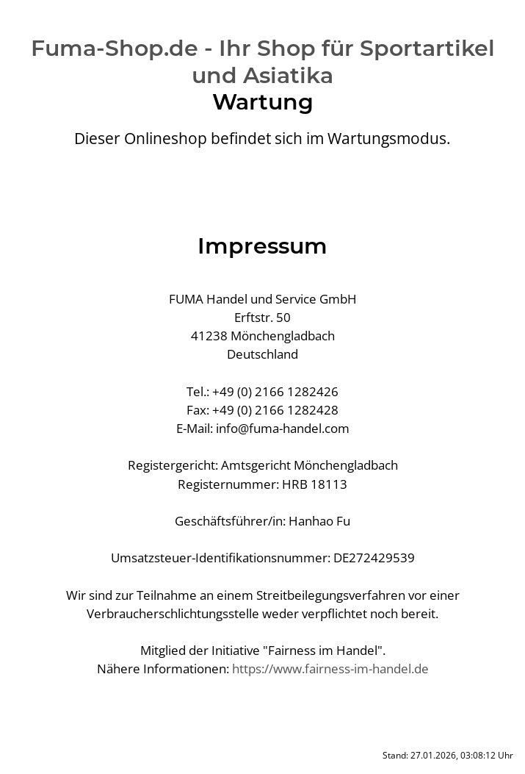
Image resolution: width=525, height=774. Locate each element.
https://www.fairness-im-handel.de (330, 668)
